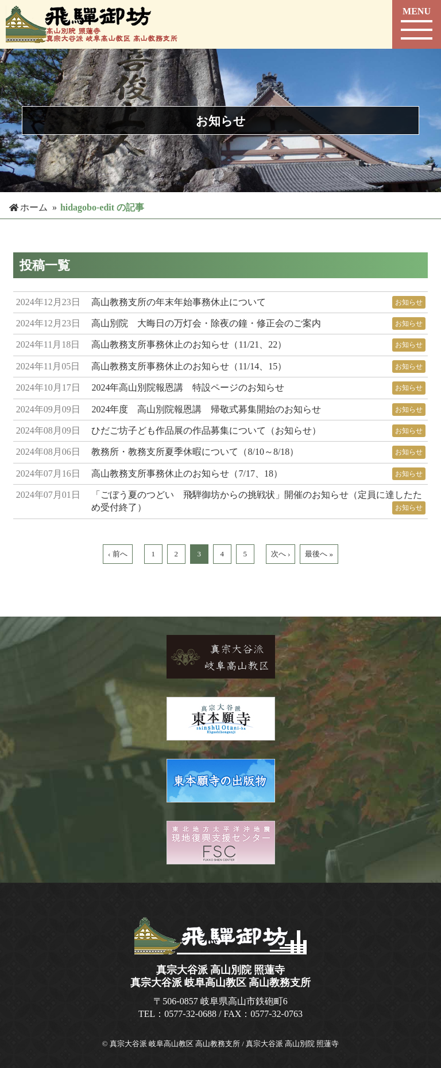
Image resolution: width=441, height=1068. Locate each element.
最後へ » (319, 553)
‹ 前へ (117, 553)
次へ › (281, 553)
